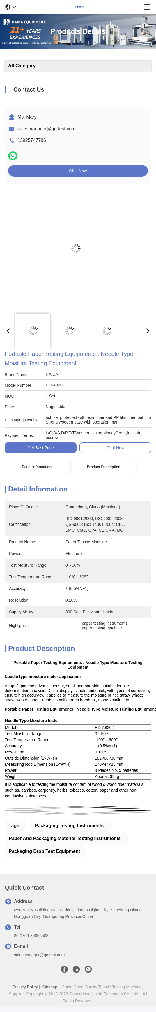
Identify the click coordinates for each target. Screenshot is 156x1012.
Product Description (103, 467)
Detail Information (37, 467)
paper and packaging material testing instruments (65, 838)
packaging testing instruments (69, 825)
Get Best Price (40, 448)
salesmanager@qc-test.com (46, 128)
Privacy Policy (25, 987)
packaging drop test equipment (44, 851)
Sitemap (49, 987)
